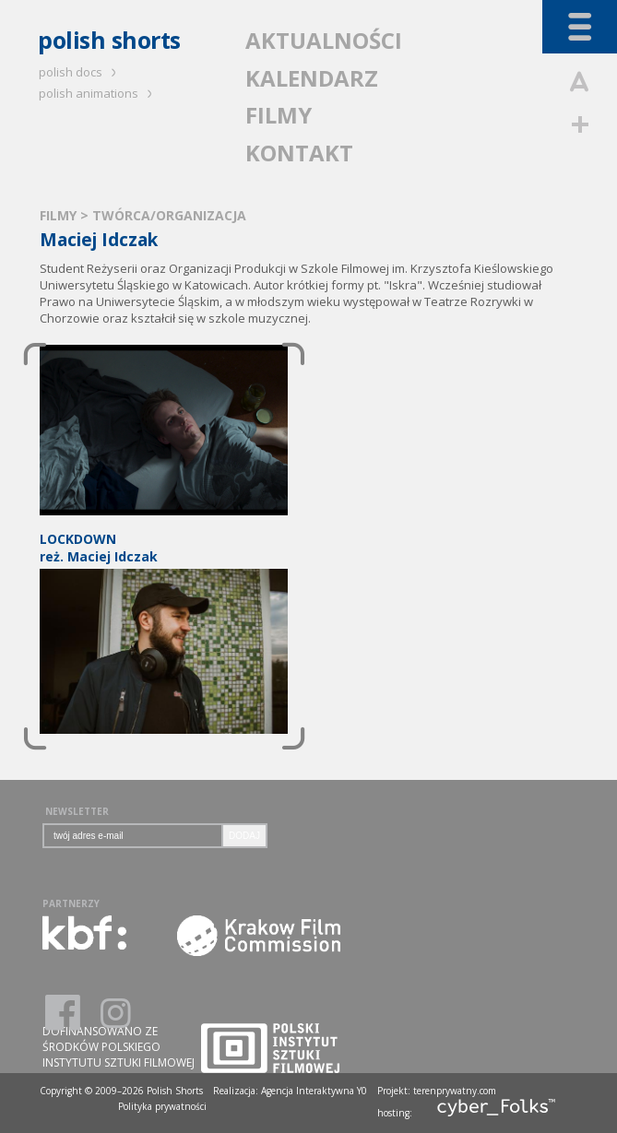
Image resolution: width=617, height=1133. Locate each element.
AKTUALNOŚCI (323, 40)
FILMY (278, 115)
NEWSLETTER (77, 811)
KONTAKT (299, 152)
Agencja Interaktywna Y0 (314, 1090)
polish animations (98, 93)
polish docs (80, 72)
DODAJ (244, 836)
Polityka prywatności (162, 1106)
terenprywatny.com (454, 1090)
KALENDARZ (311, 78)
